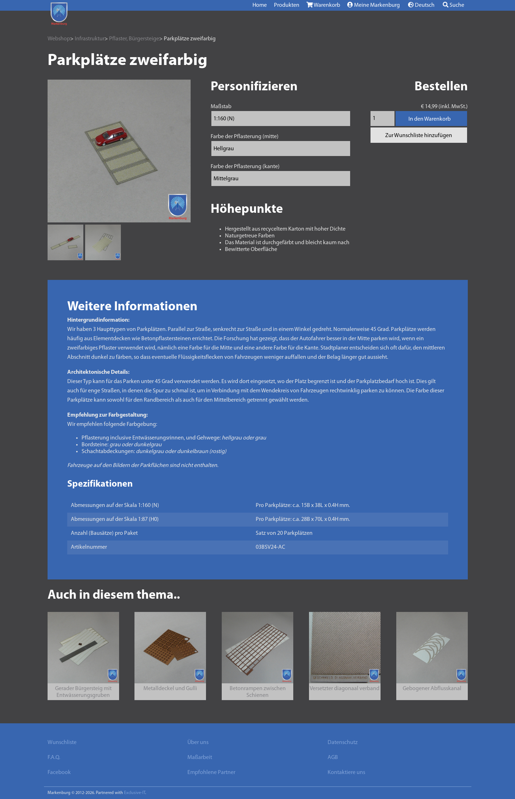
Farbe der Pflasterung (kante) (245, 167)
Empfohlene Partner (211, 772)
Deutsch (421, 5)
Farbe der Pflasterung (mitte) (245, 137)
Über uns (198, 742)
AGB (333, 757)
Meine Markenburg (373, 5)
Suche (453, 5)
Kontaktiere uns (346, 772)
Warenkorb (323, 5)
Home (259, 5)
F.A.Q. (54, 757)
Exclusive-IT (134, 793)
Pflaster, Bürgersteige (134, 39)
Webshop (59, 39)
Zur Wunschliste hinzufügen (418, 136)
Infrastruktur (89, 39)
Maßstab (221, 107)
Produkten (286, 5)
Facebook (59, 772)
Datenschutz (343, 742)
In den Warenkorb (429, 119)
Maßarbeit (199, 757)
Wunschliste (62, 742)
